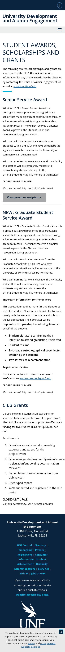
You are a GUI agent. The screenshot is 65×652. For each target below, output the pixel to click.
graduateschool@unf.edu (35, 378)
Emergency (26, 550)
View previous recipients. (24, 197)
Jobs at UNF (38, 573)
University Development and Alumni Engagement (30, 18)
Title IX (24, 573)
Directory (40, 545)
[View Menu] (59, 30)
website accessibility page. (32, 594)
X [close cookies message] (61, 632)
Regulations (25, 554)
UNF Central (24, 545)
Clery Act (43, 568)
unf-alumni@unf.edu (25, 86)
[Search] (59, 5)
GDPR (43, 643)
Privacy (31, 643)
